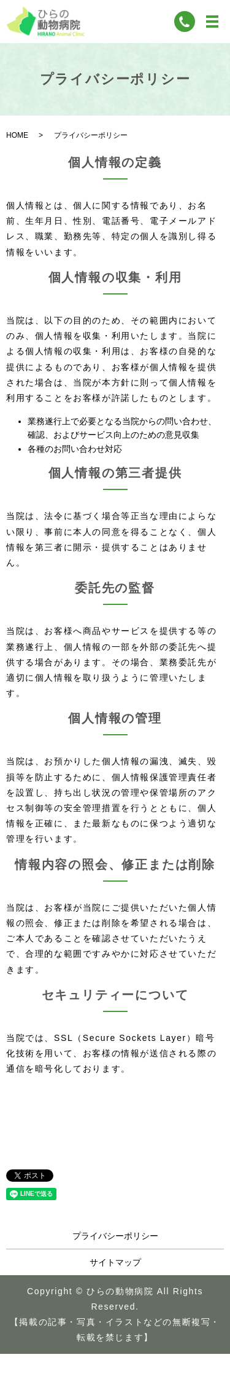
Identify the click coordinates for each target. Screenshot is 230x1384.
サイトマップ (115, 1262)
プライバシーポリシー (115, 1236)
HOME (17, 135)
